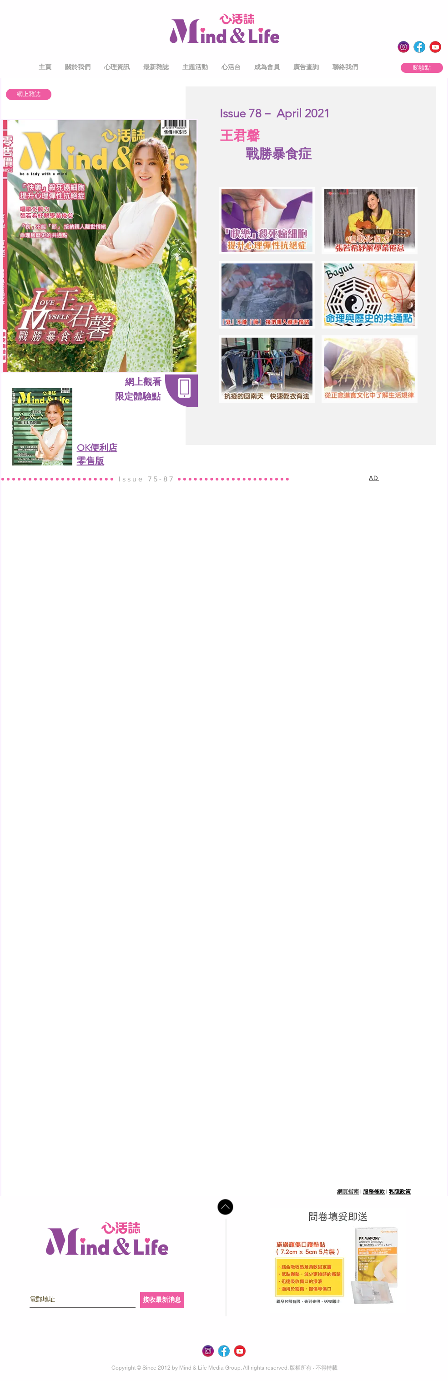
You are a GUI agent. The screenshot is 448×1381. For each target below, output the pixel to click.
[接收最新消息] (162, 1300)
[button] (77, 67)
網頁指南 (348, 1192)
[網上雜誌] (28, 94)
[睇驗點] (422, 68)
